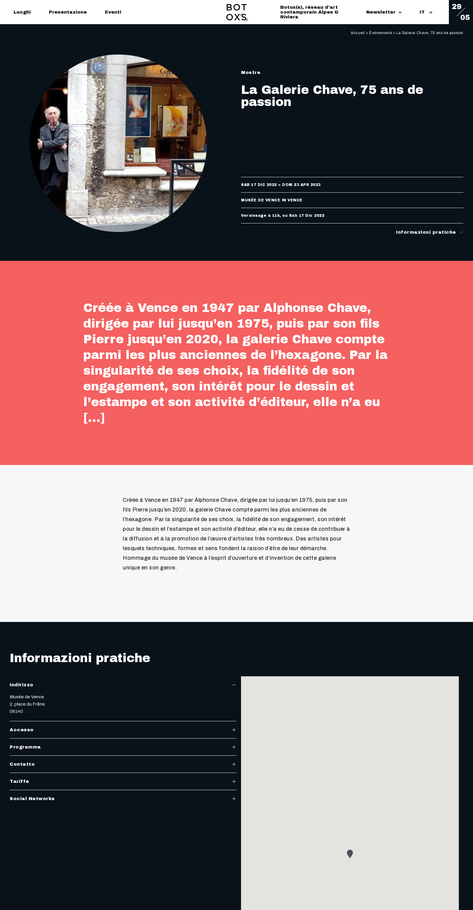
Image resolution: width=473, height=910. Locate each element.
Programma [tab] (123, 747)
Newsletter (384, 12)
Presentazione (68, 12)
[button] (349, 853)
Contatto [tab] (123, 764)
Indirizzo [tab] (123, 684)
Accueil (358, 33)
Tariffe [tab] (123, 781)
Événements (380, 33)
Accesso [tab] (123, 729)
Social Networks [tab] (123, 798)
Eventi (113, 12)
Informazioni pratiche (429, 232)
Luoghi (22, 12)
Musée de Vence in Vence (272, 200)
